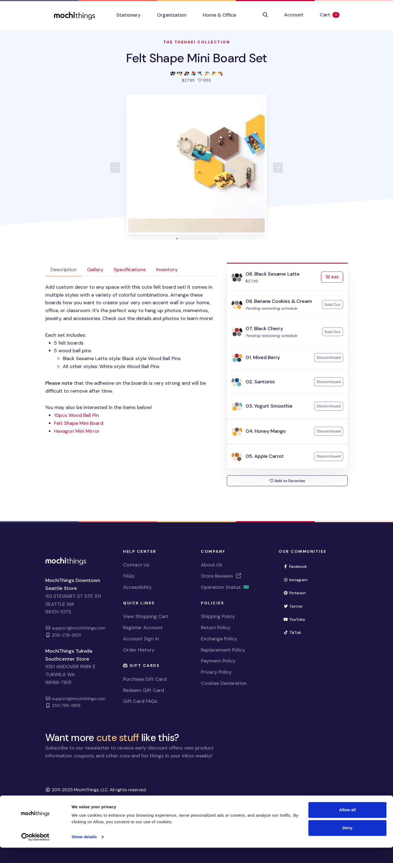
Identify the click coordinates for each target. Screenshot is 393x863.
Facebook (295, 566)
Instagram (295, 579)
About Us (211, 565)
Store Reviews (221, 576)
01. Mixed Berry (263, 357)
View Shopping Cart (146, 616)
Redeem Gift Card (143, 690)
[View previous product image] (115, 167)
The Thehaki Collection (196, 42)
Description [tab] (63, 269)
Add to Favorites (287, 480)
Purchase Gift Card (144, 679)
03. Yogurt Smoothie (269, 406)
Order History (138, 650)
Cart (334, 14)
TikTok (292, 632)
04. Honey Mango (266, 431)
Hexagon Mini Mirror (77, 431)
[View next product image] (278, 167)
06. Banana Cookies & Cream (279, 301)
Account (293, 14)
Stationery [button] (128, 15)
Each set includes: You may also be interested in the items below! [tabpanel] (131, 359)
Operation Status (225, 587)
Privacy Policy (216, 672)
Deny (348, 843)
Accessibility (137, 587)
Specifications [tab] (130, 269)
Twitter (293, 606)
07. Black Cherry (264, 328)
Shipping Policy (218, 616)
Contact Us (136, 565)
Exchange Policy (219, 638)
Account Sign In (141, 638)
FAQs (129, 576)
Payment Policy (218, 661)
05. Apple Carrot (265, 456)
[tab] (177, 238)
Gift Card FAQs (140, 701)
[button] (265, 15)
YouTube (294, 619)
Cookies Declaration (224, 683)
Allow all (347, 825)
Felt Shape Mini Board (78, 423)
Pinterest (294, 592)
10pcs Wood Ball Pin (76, 415)
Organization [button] (171, 15)
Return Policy (215, 627)
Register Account (143, 627)
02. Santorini (260, 381)
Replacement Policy (223, 650)
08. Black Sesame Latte (273, 274)
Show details (84, 852)
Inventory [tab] (167, 269)
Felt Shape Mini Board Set (196, 58)
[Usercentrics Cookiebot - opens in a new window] (35, 852)
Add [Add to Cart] (334, 276)
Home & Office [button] (219, 15)
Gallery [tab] (95, 269)
